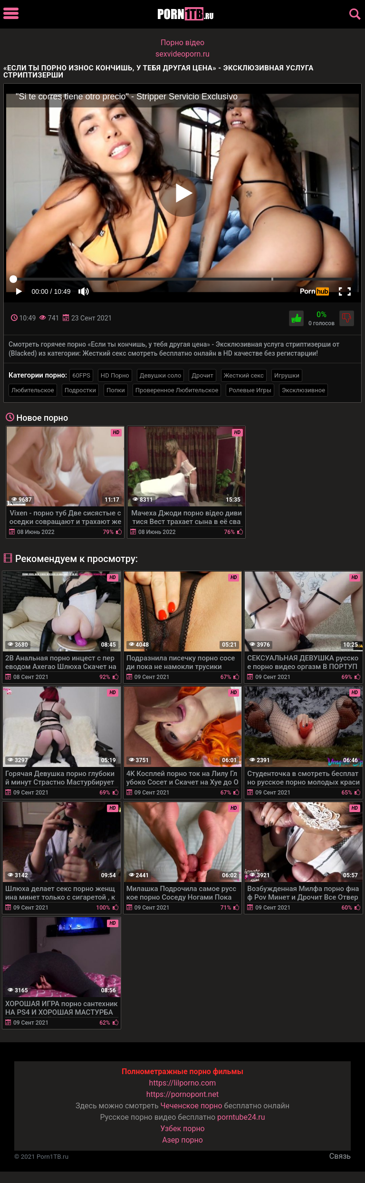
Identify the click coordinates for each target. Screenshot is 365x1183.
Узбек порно (182, 1128)
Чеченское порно (191, 1105)
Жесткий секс (244, 375)
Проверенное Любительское (177, 390)
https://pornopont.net (182, 1094)
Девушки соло (161, 375)
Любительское (32, 390)
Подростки (80, 390)
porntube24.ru (241, 1117)
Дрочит (202, 375)
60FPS (81, 375)
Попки (115, 390)
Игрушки (286, 375)
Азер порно (182, 1139)
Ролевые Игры (250, 390)
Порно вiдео (182, 42)
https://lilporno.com (182, 1082)
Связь (340, 1156)
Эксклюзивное (303, 390)
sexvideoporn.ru (182, 53)
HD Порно (115, 375)
